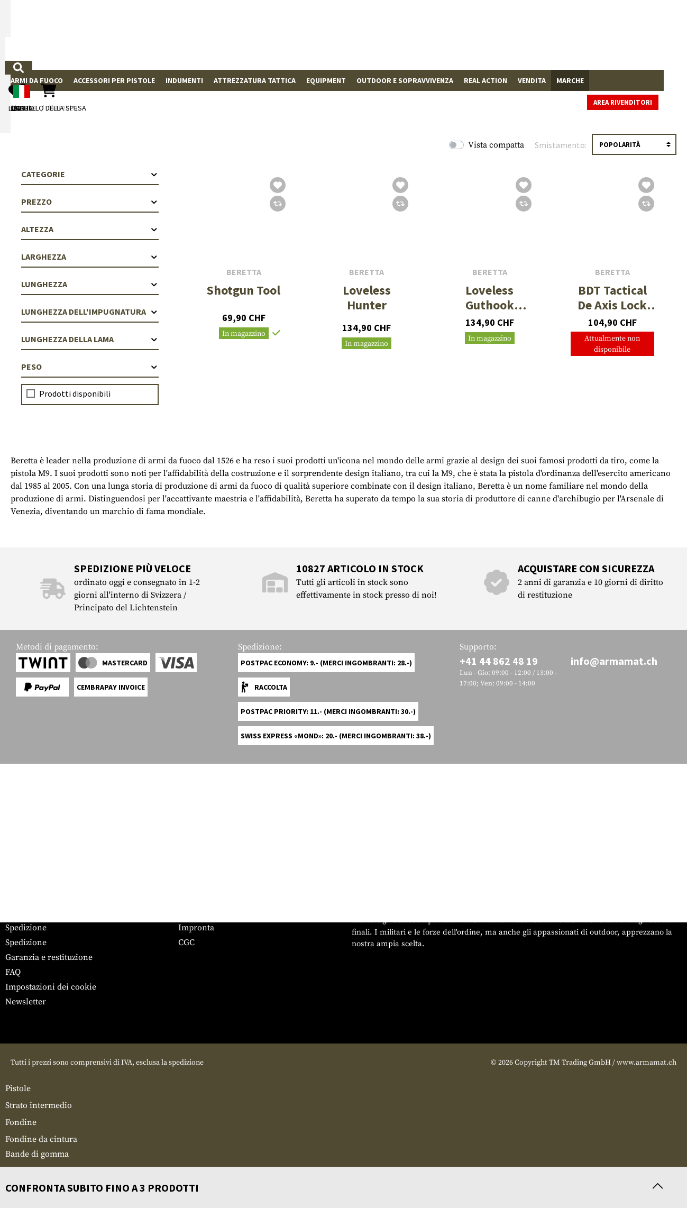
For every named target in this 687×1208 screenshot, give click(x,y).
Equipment (326, 80)
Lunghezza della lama (90, 339)
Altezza (90, 229)
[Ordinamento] (634, 144)
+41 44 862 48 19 (499, 660)
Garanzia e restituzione (49, 957)
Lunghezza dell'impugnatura (90, 311)
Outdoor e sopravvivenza (404, 80)
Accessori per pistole (114, 80)
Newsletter (25, 1001)
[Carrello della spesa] (603, 34)
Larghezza (90, 256)
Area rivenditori (646, 81)
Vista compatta (496, 145)
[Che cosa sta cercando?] (270, 33)
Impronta (196, 927)
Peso (90, 366)
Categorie (90, 174)
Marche (570, 80)
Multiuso (22, 1171)
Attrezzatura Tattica (255, 80)
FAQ (13, 972)
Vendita (532, 80)
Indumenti (184, 80)
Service (25, 877)
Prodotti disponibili (75, 393)
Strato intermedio (38, 1105)
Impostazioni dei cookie (50, 987)
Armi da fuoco (37, 80)
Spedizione (26, 927)
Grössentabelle (33, 898)
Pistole (18, 1088)
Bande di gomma (37, 1154)
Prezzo (90, 201)
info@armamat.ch (614, 660)
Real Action (485, 80)
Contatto (21, 913)
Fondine (20, 1122)
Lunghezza (90, 284)
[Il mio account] (507, 34)
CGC (186, 942)
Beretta (243, 272)
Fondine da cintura (41, 1139)
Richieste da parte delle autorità (238, 913)
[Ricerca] (344, 34)
